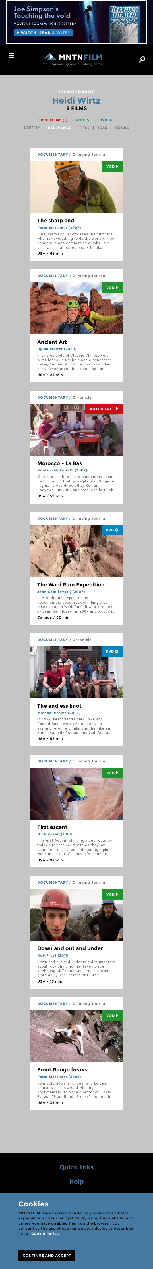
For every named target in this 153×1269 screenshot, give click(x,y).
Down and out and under (70, 948)
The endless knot (59, 706)
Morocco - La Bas (59, 463)
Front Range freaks (62, 1070)
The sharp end (55, 220)
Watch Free (104, 409)
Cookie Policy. (45, 1233)
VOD (83, 120)
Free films (52, 120)
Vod (112, 166)
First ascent (52, 827)
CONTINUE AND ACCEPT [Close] (47, 1255)
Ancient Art (52, 342)
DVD (106, 120)
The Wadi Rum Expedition (71, 585)
